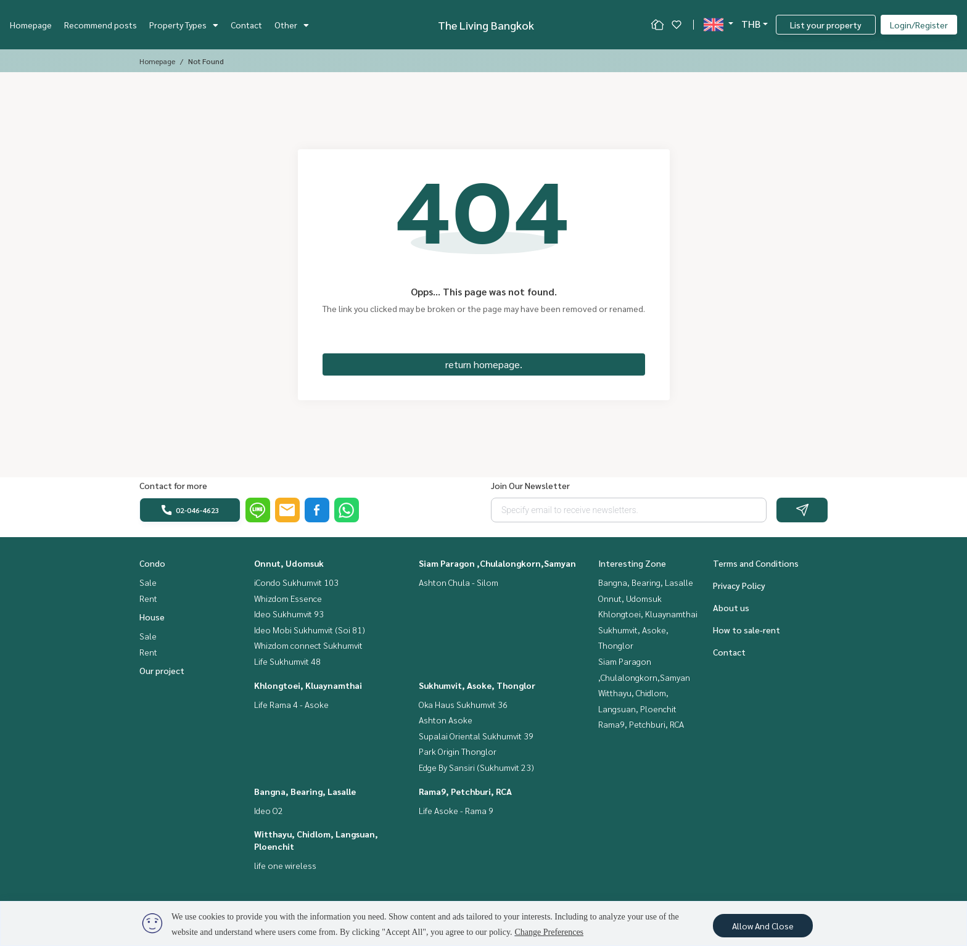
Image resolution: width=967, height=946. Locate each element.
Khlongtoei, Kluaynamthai (308, 685)
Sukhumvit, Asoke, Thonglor (477, 685)
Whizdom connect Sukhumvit (308, 645)
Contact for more (173, 485)
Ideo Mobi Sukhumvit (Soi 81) (309, 629)
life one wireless (285, 865)
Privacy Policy (739, 585)
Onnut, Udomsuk (289, 563)
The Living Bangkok (486, 25)
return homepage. (483, 364)
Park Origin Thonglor (457, 751)
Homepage (31, 24)
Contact (246, 24)
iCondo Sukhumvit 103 (296, 582)
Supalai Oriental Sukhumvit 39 (476, 735)
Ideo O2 (268, 810)
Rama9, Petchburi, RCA (465, 791)
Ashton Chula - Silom (458, 582)
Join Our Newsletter (530, 485)
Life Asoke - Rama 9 (456, 810)
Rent (148, 598)
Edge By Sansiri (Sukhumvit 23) (476, 767)
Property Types (183, 24)
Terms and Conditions (756, 563)
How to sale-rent (746, 629)
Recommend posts (100, 24)
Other (291, 24)
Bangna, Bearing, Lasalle (305, 791)
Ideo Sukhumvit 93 (289, 613)
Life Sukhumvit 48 (287, 661)
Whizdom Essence (288, 598)
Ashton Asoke (445, 719)
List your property (826, 24)
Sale (148, 582)
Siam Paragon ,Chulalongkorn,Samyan (497, 563)
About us (731, 607)
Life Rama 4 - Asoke (291, 704)
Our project (161, 670)
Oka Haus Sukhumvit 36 (463, 704)
